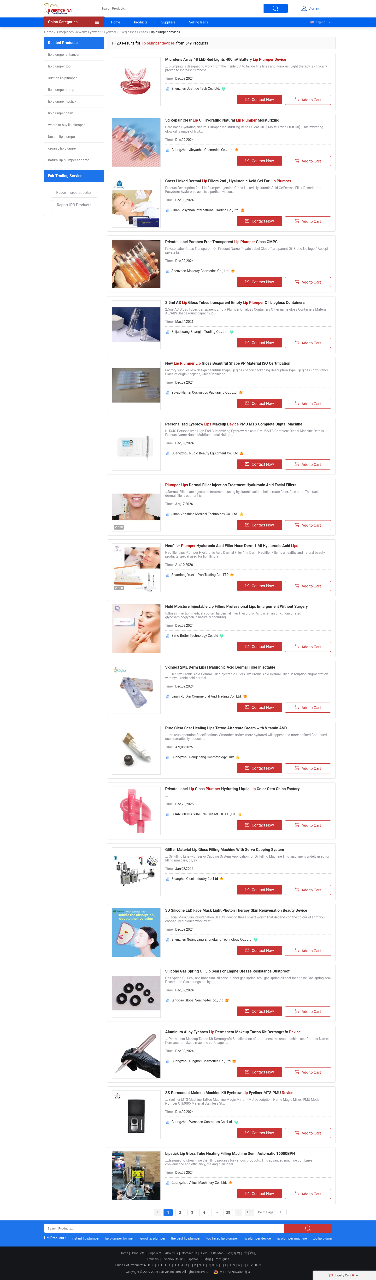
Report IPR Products (74, 205)
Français (153, 1259)
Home (115, 22)
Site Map (217, 1253)
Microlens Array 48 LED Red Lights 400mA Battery (225, 59)
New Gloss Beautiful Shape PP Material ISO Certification (227, 363)
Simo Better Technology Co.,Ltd (194, 635)
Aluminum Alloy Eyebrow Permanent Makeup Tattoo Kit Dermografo (233, 1032)
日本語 (206, 1259)
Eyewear (110, 32)
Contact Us (189, 1253)
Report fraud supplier (74, 192)
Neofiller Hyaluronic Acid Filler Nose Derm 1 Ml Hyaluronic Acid (231, 545)
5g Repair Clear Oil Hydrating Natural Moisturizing (222, 120)
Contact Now (259, 99)
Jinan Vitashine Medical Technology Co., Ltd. (204, 514)
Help (204, 1253)
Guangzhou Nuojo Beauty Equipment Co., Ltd (204, 453)
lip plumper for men (123, 1238)
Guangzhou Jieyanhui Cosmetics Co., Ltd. (202, 150)
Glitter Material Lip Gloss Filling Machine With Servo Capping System (224, 849)
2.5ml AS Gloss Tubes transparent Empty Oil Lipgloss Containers (235, 302)
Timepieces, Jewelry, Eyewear (78, 32)
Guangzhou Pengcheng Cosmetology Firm (202, 757)
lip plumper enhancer (64, 54)
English (317, 22)
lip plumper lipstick (62, 101)
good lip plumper (157, 1238)
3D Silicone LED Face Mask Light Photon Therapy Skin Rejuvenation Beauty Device (236, 910)
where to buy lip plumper (66, 125)
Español (192, 1259)
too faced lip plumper (226, 1238)
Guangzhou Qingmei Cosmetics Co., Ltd (201, 1061)
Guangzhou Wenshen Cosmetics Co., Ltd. (202, 1122)
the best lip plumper (190, 1238)
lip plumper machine (296, 1238)
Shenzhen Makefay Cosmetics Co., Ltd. (200, 271)
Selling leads (198, 22)
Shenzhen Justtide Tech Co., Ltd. (195, 88)
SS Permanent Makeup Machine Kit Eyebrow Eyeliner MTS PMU (229, 1092)
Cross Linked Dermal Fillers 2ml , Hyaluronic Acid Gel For (228, 181)
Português (222, 1259)
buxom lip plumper (62, 137)
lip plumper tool (59, 66)
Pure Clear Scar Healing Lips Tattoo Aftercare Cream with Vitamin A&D (226, 728)
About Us (171, 1253)
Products (140, 22)
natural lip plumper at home (68, 160)
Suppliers (168, 22)
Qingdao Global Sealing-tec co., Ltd (197, 1000)
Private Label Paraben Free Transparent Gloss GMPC (221, 242)
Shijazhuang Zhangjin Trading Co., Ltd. (199, 332)
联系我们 (250, 1253)
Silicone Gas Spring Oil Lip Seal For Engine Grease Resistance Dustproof (227, 971)
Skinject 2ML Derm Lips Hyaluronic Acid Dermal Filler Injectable (220, 667)
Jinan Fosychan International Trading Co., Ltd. (205, 210)
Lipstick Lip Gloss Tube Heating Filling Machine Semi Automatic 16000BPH (230, 1153)
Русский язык (173, 1259)
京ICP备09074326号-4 (231, 1272)
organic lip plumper (62, 148)
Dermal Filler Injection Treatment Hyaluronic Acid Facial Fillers (230, 485)
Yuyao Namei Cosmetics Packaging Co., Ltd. (204, 392)
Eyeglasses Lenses (134, 32)
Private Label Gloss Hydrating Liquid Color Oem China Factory (232, 789)
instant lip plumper (90, 1238)
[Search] (281, 1212)
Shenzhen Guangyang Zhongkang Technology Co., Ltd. (211, 939)
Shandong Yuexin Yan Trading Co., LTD (200, 575)
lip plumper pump (61, 90)
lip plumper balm (60, 113)
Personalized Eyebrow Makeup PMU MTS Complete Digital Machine (233, 424)
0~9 (258, 1265)
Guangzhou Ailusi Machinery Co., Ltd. (199, 1183)
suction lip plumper (62, 78)
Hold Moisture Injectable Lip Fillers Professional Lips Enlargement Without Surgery (236, 606)
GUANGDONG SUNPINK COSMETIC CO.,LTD (203, 814)
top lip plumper (328, 1238)
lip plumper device (261, 1238)
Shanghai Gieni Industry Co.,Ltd (194, 879)
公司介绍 (233, 1253)
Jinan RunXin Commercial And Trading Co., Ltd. (206, 696)
